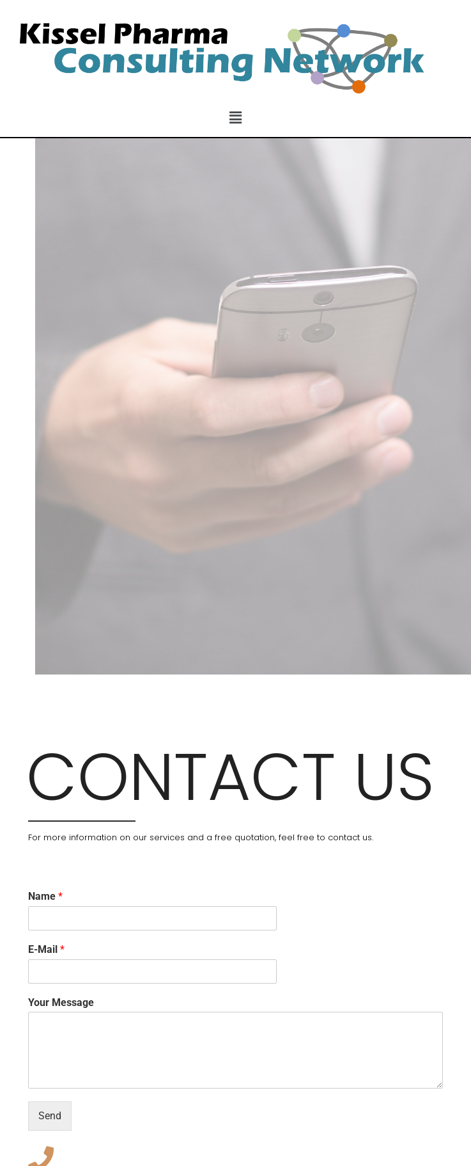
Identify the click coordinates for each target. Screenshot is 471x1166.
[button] (235, 118)
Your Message (61, 1002)
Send (49, 1116)
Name (45, 896)
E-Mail (46, 949)
